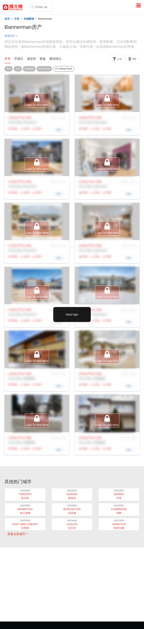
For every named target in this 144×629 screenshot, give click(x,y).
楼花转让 (56, 58)
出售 (16, 18)
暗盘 (43, 58)
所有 (7, 58)
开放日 (18, 58)
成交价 (31, 58)
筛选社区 (10, 35)
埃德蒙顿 (29, 18)
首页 (7, 18)
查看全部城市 (17, 534)
